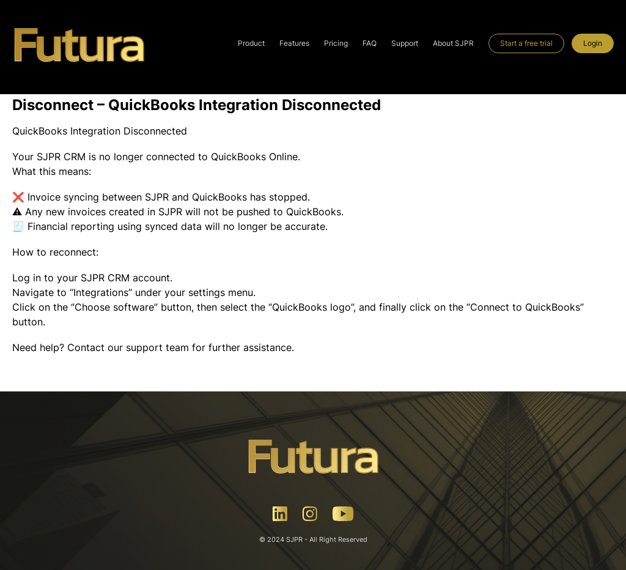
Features (294, 43)
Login (592, 43)
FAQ (370, 43)
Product (251, 43)
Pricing (336, 43)
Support (404, 43)
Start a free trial (526, 43)
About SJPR (453, 43)
